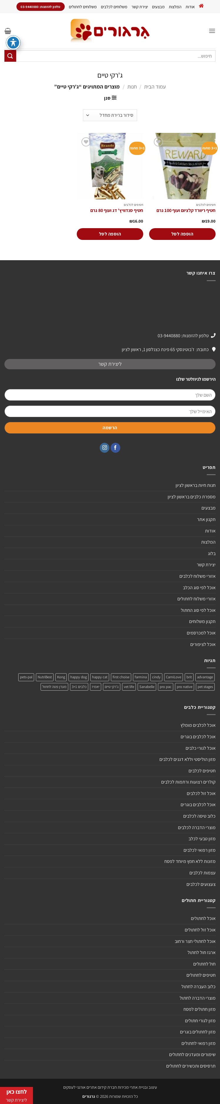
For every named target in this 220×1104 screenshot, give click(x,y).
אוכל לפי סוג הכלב (199, 587)
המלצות (175, 6)
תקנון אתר (206, 519)
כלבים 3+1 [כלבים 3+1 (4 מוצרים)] (79, 686)
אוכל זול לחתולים (200, 930)
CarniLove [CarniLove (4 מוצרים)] (173, 676)
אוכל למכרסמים (201, 633)
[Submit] (10, 55)
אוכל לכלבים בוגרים (198, 737)
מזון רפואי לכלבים (200, 850)
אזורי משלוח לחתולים (196, 599)
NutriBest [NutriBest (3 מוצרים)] (45, 676)
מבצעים (158, 6)
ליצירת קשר (110, 363)
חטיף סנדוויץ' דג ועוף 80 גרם (116, 210)
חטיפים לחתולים (201, 975)
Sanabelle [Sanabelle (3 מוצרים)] (146, 686)
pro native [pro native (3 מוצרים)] (184, 686)
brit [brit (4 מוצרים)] (189, 676)
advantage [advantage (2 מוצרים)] (205, 676)
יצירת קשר (139, 6)
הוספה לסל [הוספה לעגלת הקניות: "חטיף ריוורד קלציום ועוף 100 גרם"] (182, 234)
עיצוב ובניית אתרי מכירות (137, 1087)
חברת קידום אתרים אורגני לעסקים (90, 1087)
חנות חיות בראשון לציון (196, 485)
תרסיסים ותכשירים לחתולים (191, 1066)
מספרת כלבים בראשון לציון (192, 497)
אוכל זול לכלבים (201, 793)
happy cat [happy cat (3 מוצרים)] (99, 676)
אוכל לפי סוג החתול (198, 610)
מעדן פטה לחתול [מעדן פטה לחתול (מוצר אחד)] (54, 686)
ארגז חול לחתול (202, 952)
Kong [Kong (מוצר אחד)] (61, 676)
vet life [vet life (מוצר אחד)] (129, 686)
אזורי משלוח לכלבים (197, 576)
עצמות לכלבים (202, 873)
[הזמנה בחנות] (110, 115)
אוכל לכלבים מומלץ (198, 725)
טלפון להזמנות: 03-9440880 (183, 336)
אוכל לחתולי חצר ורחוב (195, 941)
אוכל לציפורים (203, 644)
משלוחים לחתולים (83, 6)
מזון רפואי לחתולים (198, 1043)
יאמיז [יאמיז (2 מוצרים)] (95, 686)
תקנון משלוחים (202, 621)
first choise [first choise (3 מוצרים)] (121, 676)
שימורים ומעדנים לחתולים (192, 1054)
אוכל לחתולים (203, 918)
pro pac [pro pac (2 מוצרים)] (165, 686)
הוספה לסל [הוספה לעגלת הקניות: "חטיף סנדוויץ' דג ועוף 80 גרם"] (110, 234)
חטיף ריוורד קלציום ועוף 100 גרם (186, 210)
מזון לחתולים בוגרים (198, 1032)
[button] (212, 31)
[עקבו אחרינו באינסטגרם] (104, 448)
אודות (190, 6)
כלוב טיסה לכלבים (199, 816)
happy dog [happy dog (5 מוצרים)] (78, 676)
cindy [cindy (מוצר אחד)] (156, 676)
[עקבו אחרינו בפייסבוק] (115, 448)
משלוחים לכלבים (114, 6)
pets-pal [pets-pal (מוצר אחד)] (26, 676)
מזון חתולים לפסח (200, 1009)
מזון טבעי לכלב (202, 839)
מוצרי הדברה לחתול (198, 998)
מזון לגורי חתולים (200, 1021)
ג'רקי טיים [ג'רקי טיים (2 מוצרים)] (112, 686)
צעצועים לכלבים (201, 884)
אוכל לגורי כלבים (201, 748)
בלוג (212, 553)
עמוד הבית (155, 86)
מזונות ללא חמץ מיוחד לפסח (190, 861)
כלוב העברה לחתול (198, 986)
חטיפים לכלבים (202, 771)
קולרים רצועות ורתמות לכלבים (188, 782)
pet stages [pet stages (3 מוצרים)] (205, 686)
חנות (132, 86)
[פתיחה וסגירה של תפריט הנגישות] (13, 43)
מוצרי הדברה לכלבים (197, 827)
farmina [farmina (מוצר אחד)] (141, 676)
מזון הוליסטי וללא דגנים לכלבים (187, 759)
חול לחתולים (204, 964)
